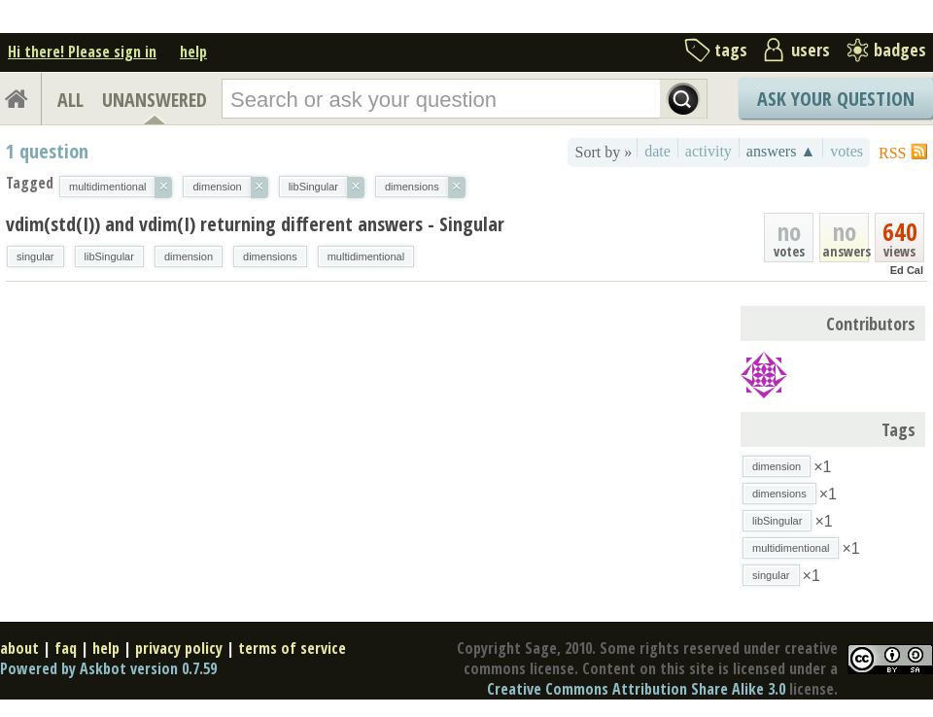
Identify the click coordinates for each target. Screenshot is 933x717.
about (19, 648)
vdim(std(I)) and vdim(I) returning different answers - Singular (255, 224)
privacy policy (179, 648)
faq (65, 648)
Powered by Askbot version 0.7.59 (108, 668)
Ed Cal (906, 270)
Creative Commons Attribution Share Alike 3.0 (636, 689)
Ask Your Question (836, 98)
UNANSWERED (154, 99)
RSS (892, 153)
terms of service (292, 648)
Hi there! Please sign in (82, 51)
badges (900, 49)
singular (35, 256)
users (810, 49)
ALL (70, 99)
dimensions (270, 256)
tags (730, 49)
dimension (188, 256)
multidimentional (366, 256)
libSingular (109, 256)
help (193, 51)
